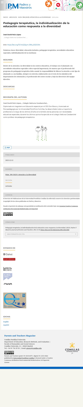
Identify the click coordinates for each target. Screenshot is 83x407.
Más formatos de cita (15, 272)
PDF (8, 186)
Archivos (13, 17)
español (6, 363)
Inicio (5, 17)
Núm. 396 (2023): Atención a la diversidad (34, 17)
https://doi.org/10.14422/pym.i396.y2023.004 (23, 45)
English (6, 360)
